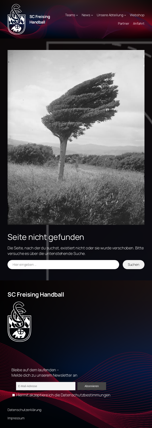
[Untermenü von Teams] (77, 15)
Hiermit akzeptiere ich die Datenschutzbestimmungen (61, 395)
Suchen (133, 264)
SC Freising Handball (39, 19)
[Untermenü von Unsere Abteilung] (125, 15)
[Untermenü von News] (92, 15)
